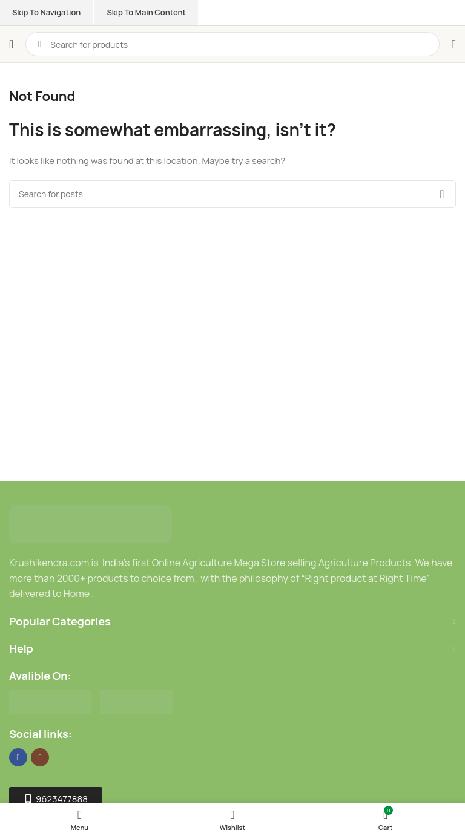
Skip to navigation (46, 12)
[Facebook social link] (18, 757)
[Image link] (90, 523)
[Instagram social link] (40, 757)
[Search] (232, 194)
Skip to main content (146, 12)
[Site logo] (71, 32)
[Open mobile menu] (11, 44)
